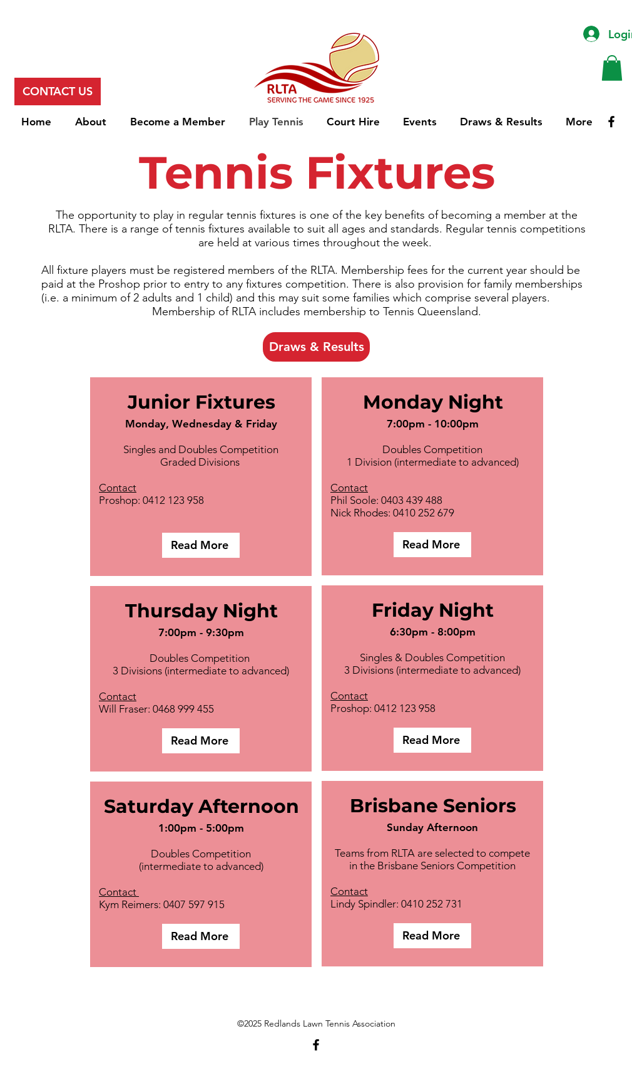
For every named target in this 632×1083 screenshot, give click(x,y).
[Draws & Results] (316, 347)
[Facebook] (611, 121)
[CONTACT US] (57, 91)
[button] (612, 68)
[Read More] (201, 545)
